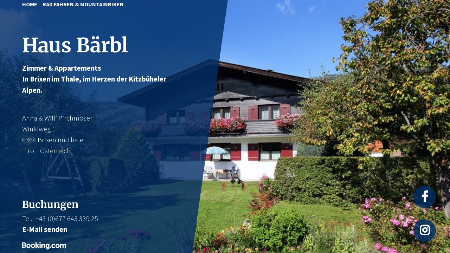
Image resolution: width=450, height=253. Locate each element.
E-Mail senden (44, 229)
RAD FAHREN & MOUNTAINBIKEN (83, 4)
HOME (29, 4)
